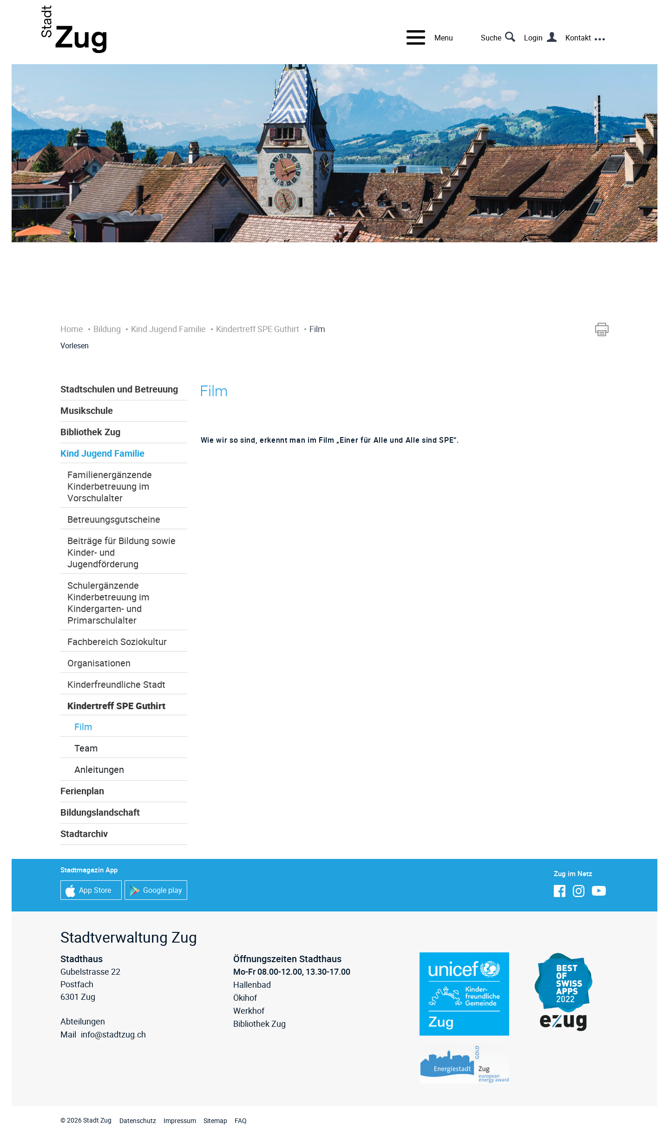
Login (533, 38)
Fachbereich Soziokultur (117, 641)
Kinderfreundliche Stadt (116, 684)
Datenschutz (137, 1120)
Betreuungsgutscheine (113, 519)
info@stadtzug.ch (113, 1034)
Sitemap (215, 1120)
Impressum (180, 1120)
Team (86, 748)
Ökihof (245, 997)
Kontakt (578, 38)
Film (83, 726)
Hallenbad (252, 984)
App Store (88, 890)
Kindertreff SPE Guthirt (116, 705)
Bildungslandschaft (100, 812)
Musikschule (86, 410)
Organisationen (99, 663)
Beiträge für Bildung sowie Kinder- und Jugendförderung (121, 552)
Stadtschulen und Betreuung (119, 389)
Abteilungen (82, 1021)
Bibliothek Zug (90, 432)
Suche (491, 38)
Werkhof (248, 1010)
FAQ (241, 1120)
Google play (156, 891)
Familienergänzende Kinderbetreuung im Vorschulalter (109, 486)
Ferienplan (82, 791)
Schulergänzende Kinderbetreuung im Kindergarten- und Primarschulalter (108, 602)
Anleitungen (99, 769)
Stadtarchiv (84, 833)
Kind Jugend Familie (102, 453)
